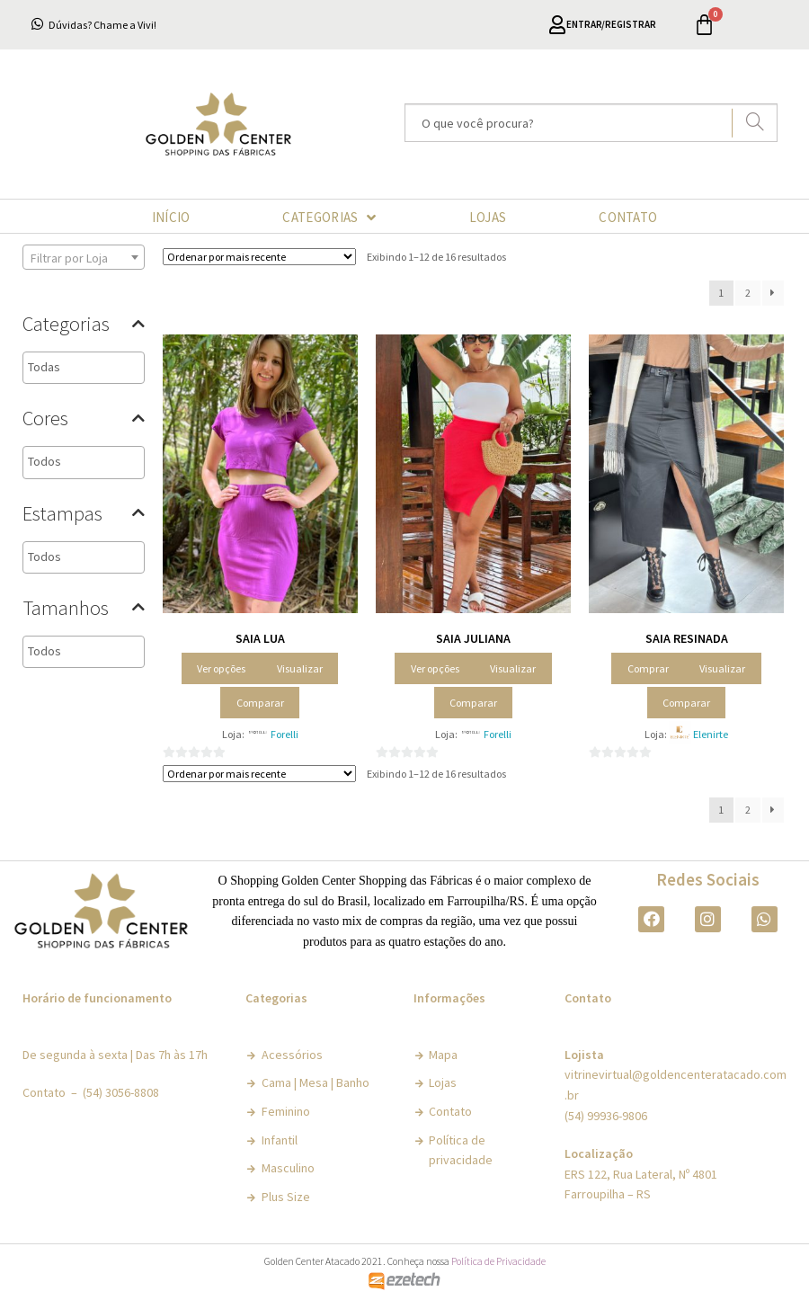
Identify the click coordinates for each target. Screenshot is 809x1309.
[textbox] (107, 367)
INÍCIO (171, 217)
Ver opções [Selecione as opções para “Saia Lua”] (221, 668)
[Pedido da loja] (259, 256)
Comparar (260, 702)
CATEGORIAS (329, 218)
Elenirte (710, 734)
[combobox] (83, 257)
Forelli (284, 734)
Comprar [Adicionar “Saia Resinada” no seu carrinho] (648, 668)
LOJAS (488, 217)
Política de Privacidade (498, 1261)
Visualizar (300, 668)
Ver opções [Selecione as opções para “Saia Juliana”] (435, 668)
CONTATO (628, 217)
